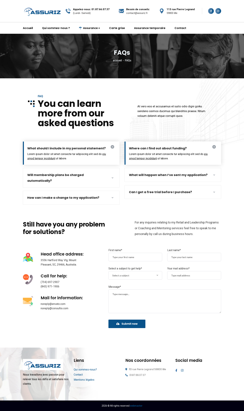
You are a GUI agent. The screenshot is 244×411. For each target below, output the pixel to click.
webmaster (136, 405)
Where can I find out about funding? (158, 148)
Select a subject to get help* (125, 268)
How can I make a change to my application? (63, 197)
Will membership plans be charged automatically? (55, 178)
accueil (117, 60)
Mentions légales (84, 379)
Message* (114, 286)
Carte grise (117, 28)
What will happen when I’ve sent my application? (168, 175)
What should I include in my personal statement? (66, 148)
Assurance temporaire (149, 28)
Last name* (174, 250)
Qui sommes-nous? (85, 369)
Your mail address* (178, 268)
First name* (115, 250)
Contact (180, 28)
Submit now (127, 324)
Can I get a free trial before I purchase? (160, 192)
